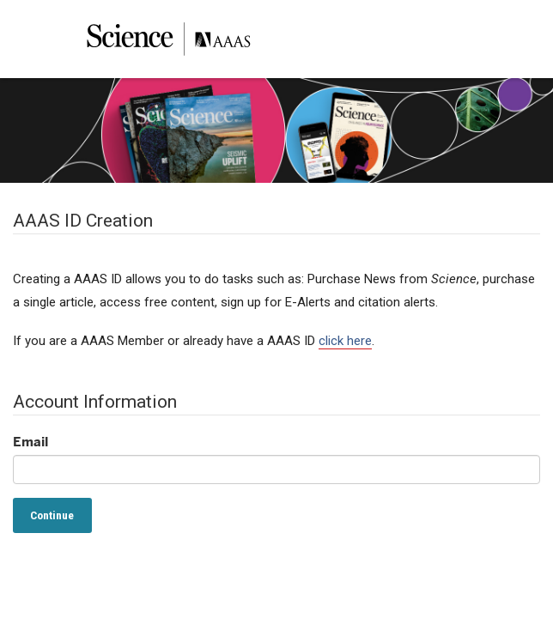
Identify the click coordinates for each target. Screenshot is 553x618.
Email (30, 441)
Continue (52, 515)
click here (345, 340)
